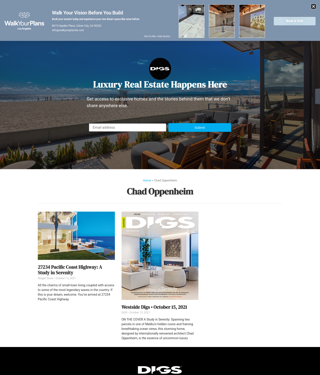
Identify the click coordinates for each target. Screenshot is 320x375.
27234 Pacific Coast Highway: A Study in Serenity (70, 270)
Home (147, 180)
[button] (199, 127)
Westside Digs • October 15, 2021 (154, 307)
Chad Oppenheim (160, 191)
